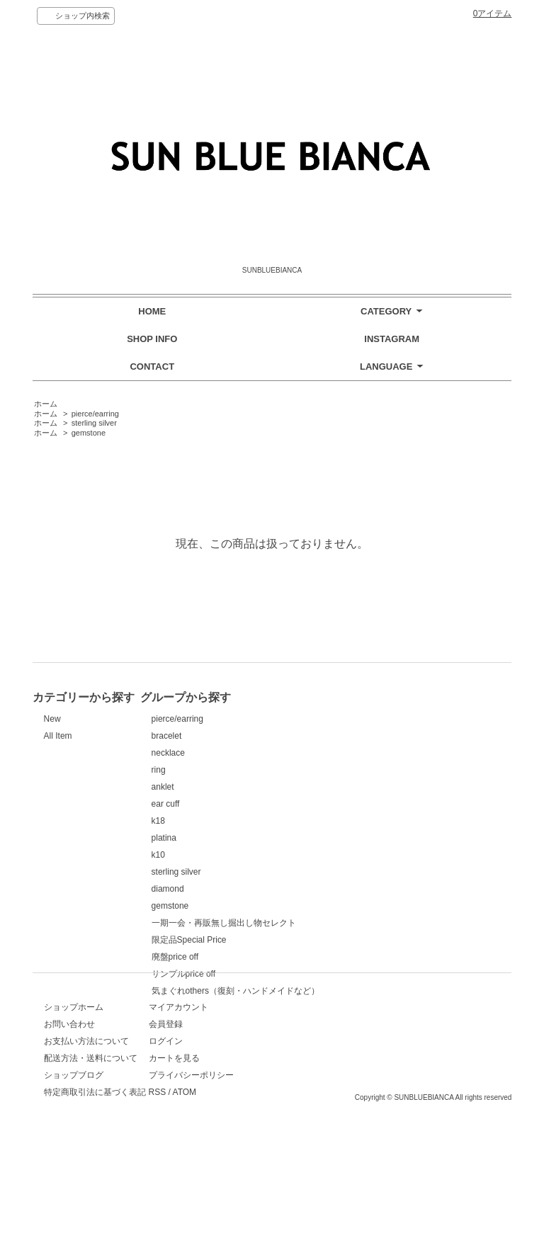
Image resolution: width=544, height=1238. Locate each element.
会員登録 (296, 1082)
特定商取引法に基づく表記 (95, 1150)
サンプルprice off (311, 974)
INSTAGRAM (391, 339)
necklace (295, 753)
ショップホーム (73, 1065)
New (52, 719)
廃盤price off (302, 957)
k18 (286, 821)
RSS (288, 1150)
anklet (290, 787)
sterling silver (94, 423)
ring (286, 770)
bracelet (294, 736)
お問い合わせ (69, 1082)
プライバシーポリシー (321, 1133)
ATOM (315, 1150)
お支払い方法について (86, 1099)
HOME (152, 311)
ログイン (296, 1099)
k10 (286, 855)
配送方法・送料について (90, 1116)
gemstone (89, 432)
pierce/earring (95, 413)
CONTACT (152, 366)
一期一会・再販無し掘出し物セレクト (351, 923)
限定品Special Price (316, 940)
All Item (58, 736)
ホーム (45, 403)
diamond (295, 889)
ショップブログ (73, 1133)
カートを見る (304, 1116)
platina (291, 838)
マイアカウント (309, 1065)
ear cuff (293, 804)
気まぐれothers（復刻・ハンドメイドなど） (363, 991)
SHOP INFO (152, 339)
